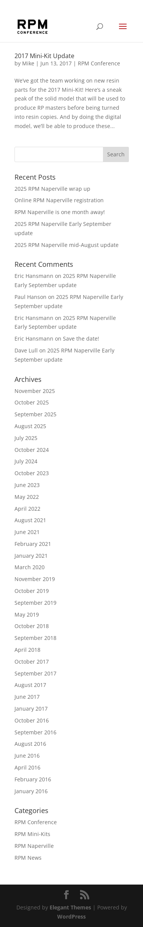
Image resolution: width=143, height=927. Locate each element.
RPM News (28, 857)
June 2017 (27, 696)
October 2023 (31, 473)
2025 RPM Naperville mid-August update (66, 244)
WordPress (71, 916)
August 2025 (30, 426)
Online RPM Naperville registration (59, 200)
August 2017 (30, 684)
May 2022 (26, 496)
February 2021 (32, 543)
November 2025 (34, 391)
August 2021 (30, 520)
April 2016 (27, 767)
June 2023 (27, 485)
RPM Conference (99, 63)
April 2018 (27, 649)
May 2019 (26, 614)
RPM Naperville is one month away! (59, 212)
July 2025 (25, 438)
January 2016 (31, 791)
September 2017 (35, 673)
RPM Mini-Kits (32, 834)
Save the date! (81, 338)
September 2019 (35, 602)
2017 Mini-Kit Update (44, 56)
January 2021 (31, 555)
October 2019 (31, 590)
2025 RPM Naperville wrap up (52, 188)
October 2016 (31, 720)
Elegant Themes (70, 907)
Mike (28, 63)
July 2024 (25, 461)
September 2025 (35, 414)
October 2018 (31, 626)
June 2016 (27, 755)
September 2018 (35, 637)
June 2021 (27, 532)
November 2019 (34, 579)
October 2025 (31, 402)
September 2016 (35, 732)
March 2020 (29, 567)
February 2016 (32, 779)
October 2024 (31, 449)
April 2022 (27, 508)
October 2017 (31, 661)
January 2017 (31, 708)
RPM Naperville (34, 845)
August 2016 (30, 743)
